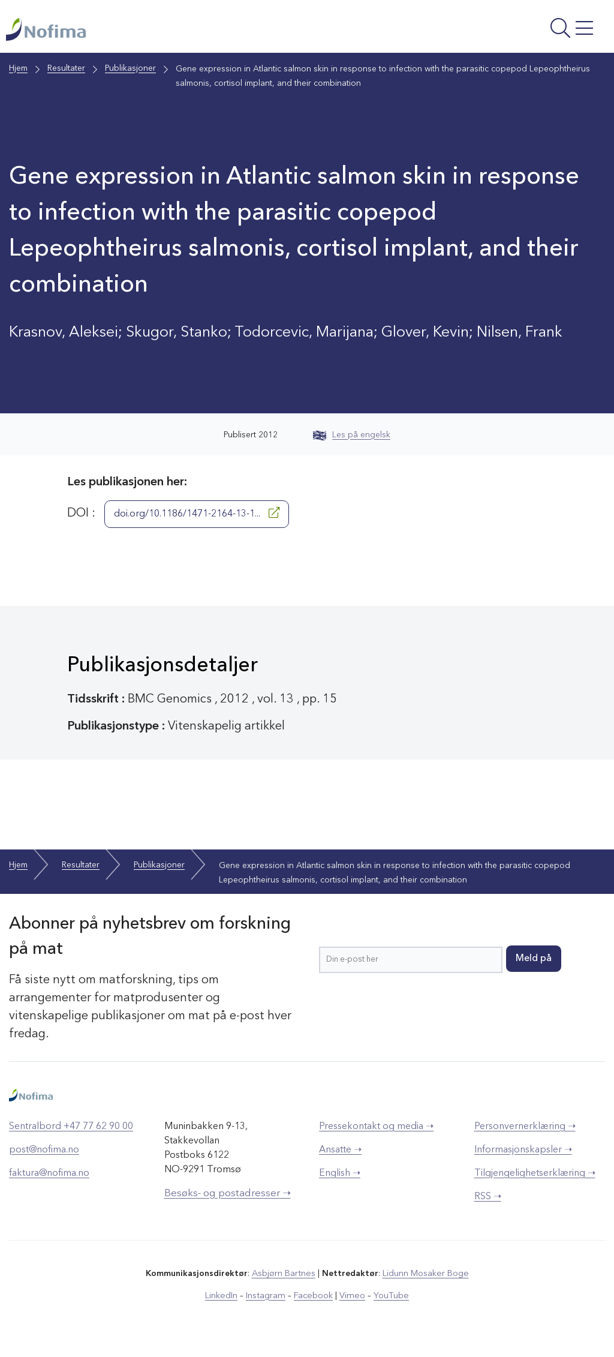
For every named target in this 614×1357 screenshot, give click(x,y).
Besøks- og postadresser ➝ (227, 1201)
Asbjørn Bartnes (284, 1281)
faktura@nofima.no (49, 1180)
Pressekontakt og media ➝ (376, 1134)
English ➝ (339, 1180)
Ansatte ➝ (340, 1157)
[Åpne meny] (495, 33)
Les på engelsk (351, 442)
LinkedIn (224, 1302)
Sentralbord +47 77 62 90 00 (71, 1134)
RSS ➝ (487, 1204)
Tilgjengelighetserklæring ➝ (534, 1180)
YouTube (389, 1302)
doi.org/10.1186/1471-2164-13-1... (196, 520)
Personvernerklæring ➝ (525, 1134)
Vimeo (351, 1302)
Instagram (268, 1302)
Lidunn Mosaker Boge (425, 1281)
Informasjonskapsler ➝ (523, 1157)
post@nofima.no (44, 1157)
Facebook (314, 1302)
